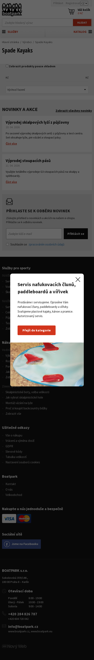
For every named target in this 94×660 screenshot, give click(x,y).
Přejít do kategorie (36, 330)
